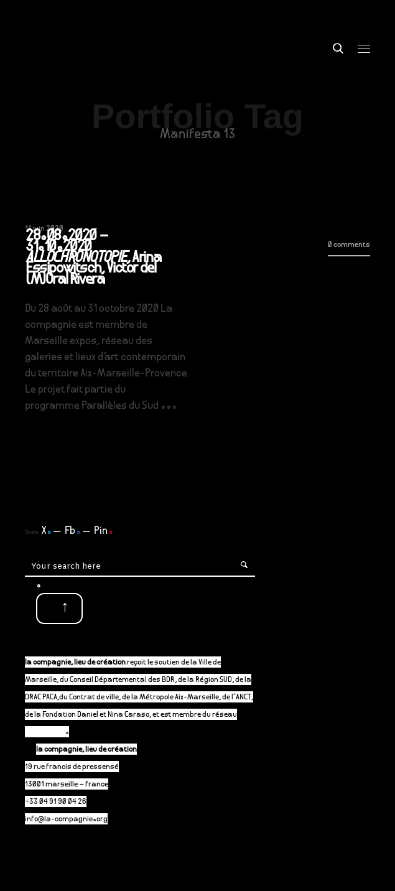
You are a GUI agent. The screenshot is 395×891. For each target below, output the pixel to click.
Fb (73, 531)
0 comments (349, 245)
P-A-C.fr (50, 733)
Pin (103, 531)
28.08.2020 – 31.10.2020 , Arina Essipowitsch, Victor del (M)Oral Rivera (93, 258)
